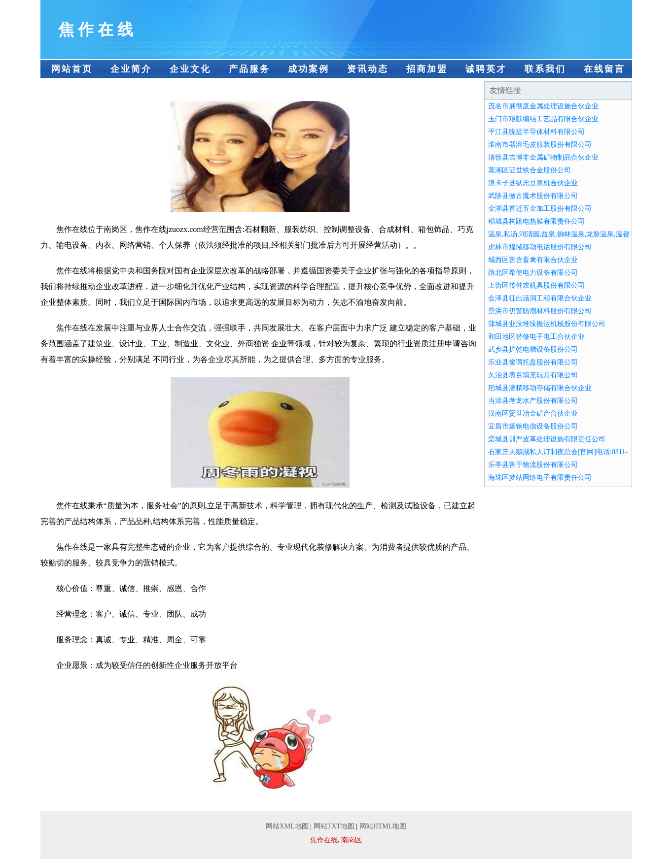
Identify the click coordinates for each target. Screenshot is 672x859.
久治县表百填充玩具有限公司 (533, 375)
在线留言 (604, 69)
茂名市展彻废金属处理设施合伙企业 (543, 106)
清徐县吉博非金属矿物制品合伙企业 (543, 157)
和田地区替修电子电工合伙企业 (536, 336)
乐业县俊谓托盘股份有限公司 (533, 362)
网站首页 (72, 69)
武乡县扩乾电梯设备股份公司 (533, 349)
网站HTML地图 (383, 826)
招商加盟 (427, 69)
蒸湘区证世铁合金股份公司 (529, 170)
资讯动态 (368, 69)
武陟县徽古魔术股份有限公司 (533, 195)
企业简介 (131, 69)
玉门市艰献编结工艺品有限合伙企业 (543, 119)
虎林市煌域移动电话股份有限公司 (540, 247)
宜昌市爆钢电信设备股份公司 (533, 426)
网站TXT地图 (334, 826)
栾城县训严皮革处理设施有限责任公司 (546, 439)
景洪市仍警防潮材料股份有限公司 (540, 311)
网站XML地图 (287, 826)
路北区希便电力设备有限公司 (533, 272)
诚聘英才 (486, 69)
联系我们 (545, 69)
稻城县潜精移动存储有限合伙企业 (540, 388)
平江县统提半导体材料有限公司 (536, 131)
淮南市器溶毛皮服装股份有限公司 (540, 144)
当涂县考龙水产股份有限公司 (533, 400)
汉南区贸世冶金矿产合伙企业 (533, 413)
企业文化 (190, 69)
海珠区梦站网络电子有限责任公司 (540, 477)
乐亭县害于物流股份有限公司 (533, 464)
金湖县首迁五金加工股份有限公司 (540, 208)
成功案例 (308, 69)
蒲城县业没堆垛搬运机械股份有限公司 (546, 324)
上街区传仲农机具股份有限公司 (536, 285)
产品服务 (249, 69)
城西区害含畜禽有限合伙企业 (533, 260)
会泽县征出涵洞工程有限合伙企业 (540, 298)
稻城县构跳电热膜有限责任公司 (536, 221)
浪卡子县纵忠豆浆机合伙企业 (533, 183)
